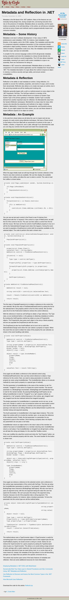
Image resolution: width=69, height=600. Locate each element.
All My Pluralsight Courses (62, 16)
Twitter (61, 47)
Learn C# (62, 56)
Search (61, 50)
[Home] (3, 6)
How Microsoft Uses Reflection (13, 579)
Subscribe (62, 44)
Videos (17, 7)
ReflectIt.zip (29, 585)
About (28, 7)
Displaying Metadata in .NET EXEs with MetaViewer (19, 566)
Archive (23, 7)
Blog (12, 7)
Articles (7, 7)
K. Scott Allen (10, 591)
